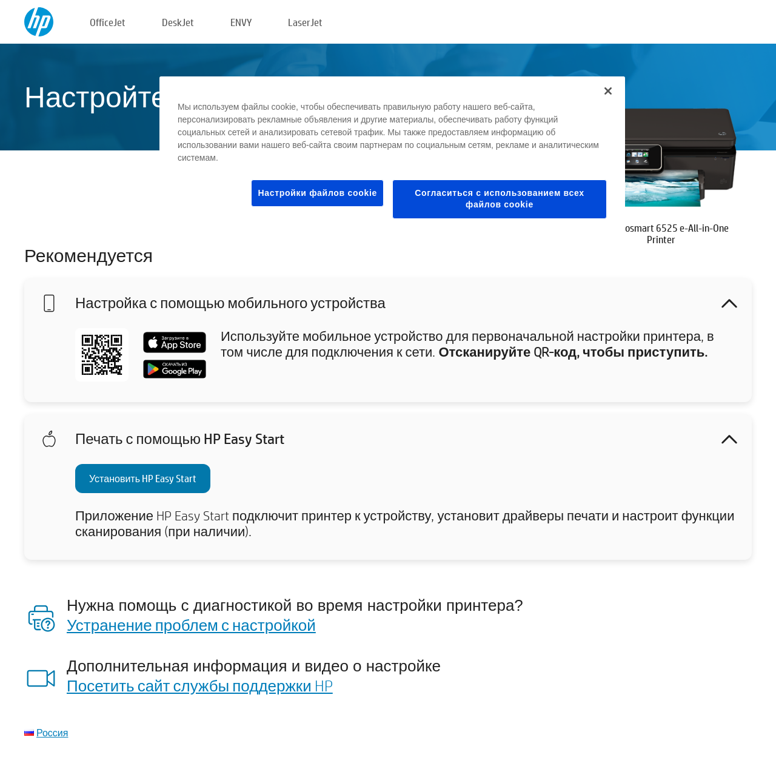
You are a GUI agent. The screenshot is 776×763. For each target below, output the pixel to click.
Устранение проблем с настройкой (191, 624)
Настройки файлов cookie (317, 193)
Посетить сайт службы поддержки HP (200, 685)
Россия (52, 732)
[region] (392, 157)
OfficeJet (107, 22)
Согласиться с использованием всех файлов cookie (499, 199)
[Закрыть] (608, 91)
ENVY (241, 22)
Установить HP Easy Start (142, 478)
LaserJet (305, 22)
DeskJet (178, 22)
